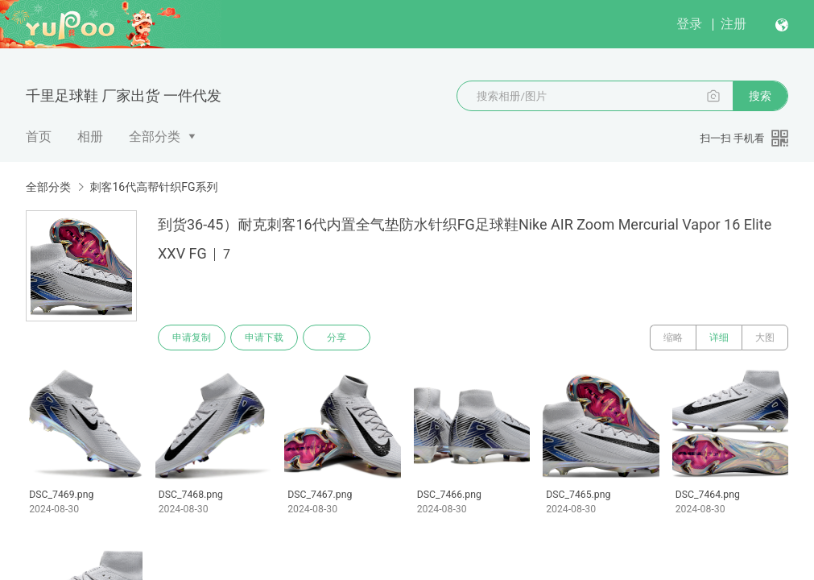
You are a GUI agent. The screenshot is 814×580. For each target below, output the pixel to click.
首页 (39, 136)
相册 (90, 136)
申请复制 (191, 337)
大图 (765, 337)
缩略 (673, 337)
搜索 (760, 95)
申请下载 (264, 337)
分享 (336, 337)
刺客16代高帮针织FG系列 (153, 186)
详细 (719, 337)
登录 (689, 23)
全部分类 (154, 136)
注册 (733, 23)
